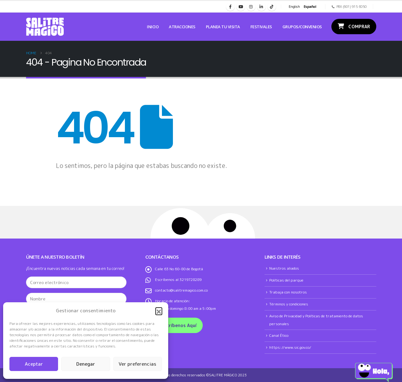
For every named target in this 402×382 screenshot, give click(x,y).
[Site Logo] (45, 27)
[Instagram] (251, 6)
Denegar (85, 364)
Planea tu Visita (223, 27)
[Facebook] (230, 6)
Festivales (261, 27)
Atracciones (182, 27)
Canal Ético (278, 335)
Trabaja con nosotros (288, 292)
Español (310, 6)
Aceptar (34, 364)
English (294, 6)
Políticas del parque (286, 280)
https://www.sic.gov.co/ (290, 347)
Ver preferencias (137, 364)
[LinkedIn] (261, 6)
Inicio (152, 27)
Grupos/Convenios (302, 27)
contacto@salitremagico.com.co (181, 290)
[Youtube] (240, 6)
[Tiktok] (271, 6)
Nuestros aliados (284, 268)
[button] (159, 311)
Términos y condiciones (288, 304)
